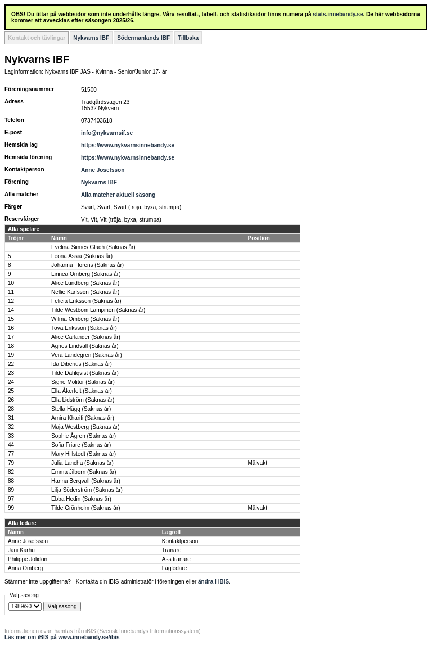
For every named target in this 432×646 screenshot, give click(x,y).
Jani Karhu (21, 550)
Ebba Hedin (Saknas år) (81, 499)
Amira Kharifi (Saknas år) (82, 418)
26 (11, 400)
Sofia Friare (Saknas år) (81, 445)
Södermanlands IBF (143, 38)
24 (11, 382)
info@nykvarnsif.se (107, 133)
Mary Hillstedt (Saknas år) (83, 454)
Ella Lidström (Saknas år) (82, 400)
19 (11, 355)
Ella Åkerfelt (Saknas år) (81, 391)
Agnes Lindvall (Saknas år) (85, 346)
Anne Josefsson (102, 170)
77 (11, 454)
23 (11, 373)
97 (11, 499)
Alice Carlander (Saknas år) (85, 337)
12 (11, 301)
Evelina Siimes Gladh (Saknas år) (93, 247)
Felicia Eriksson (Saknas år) (86, 301)
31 (11, 418)
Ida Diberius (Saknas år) (81, 364)
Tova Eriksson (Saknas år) (84, 328)
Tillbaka (188, 38)
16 (11, 328)
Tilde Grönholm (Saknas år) (85, 508)
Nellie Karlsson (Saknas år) (85, 292)
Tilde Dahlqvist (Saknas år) (85, 373)
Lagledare (174, 568)
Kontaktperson (180, 541)
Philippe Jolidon (27, 559)
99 (11, 508)
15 (11, 319)
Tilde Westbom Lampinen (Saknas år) (98, 310)
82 (11, 472)
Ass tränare (176, 559)
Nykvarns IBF (91, 38)
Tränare (172, 550)
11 (11, 292)
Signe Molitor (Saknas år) (83, 382)
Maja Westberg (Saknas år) (85, 427)
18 (11, 346)
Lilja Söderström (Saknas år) (87, 490)
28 (11, 409)
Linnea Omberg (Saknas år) (85, 274)
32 (11, 427)
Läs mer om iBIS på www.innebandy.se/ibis (62, 637)
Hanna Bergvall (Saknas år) (85, 481)
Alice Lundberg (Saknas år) (85, 283)
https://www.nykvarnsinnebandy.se (127, 145)
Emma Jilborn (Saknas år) (83, 472)
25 (11, 391)
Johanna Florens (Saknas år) (87, 265)
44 (11, 445)
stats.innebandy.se (338, 14)
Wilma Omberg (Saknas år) (85, 319)
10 (11, 283)
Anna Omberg (25, 568)
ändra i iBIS (213, 582)
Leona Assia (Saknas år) (81, 256)
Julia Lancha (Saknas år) (82, 463)
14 (11, 310)
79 (11, 463)
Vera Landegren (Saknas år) (86, 355)
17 (11, 337)
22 (11, 364)
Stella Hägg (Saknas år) (81, 409)
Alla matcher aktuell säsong (118, 195)
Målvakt (257, 463)
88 (11, 481)
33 (11, 436)
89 (11, 490)
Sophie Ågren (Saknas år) (83, 436)
